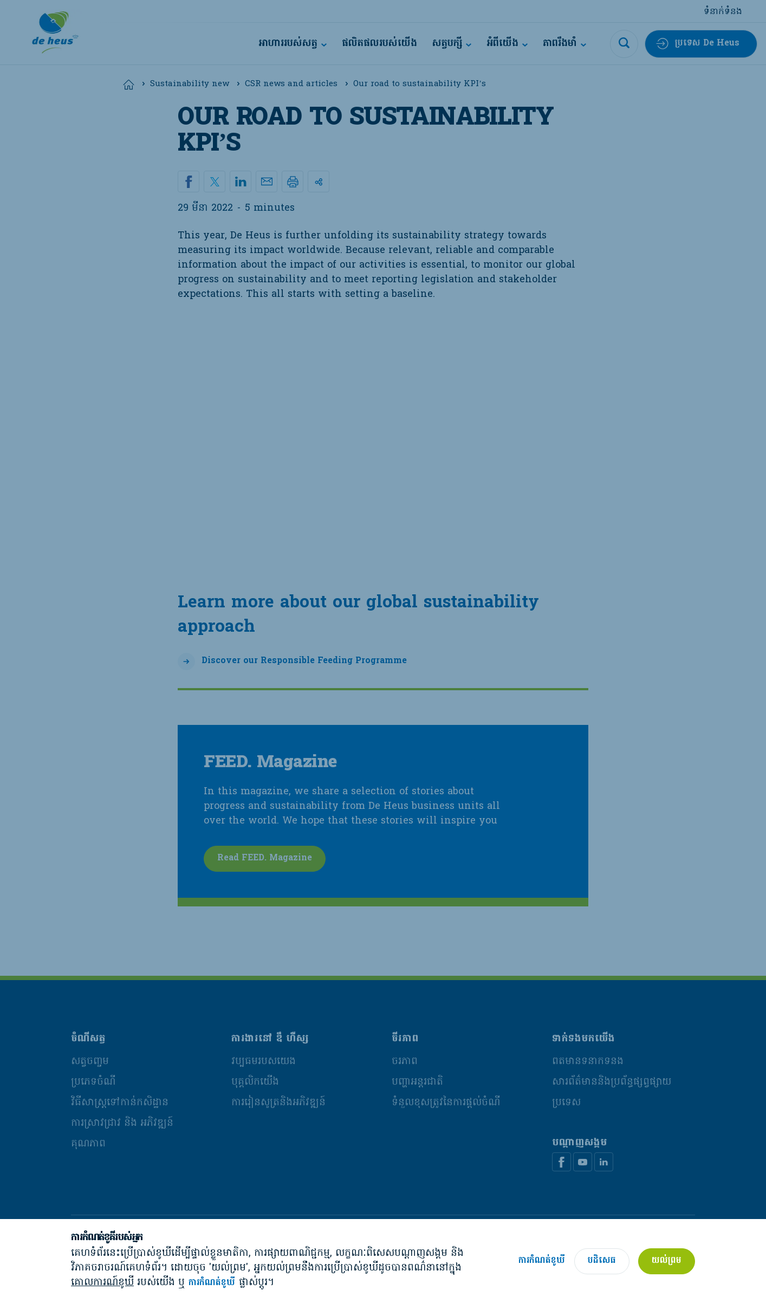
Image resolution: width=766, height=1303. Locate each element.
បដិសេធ (602, 1260)
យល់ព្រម (666, 1260)
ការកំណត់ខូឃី (212, 1283)
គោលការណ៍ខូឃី (102, 1282)
